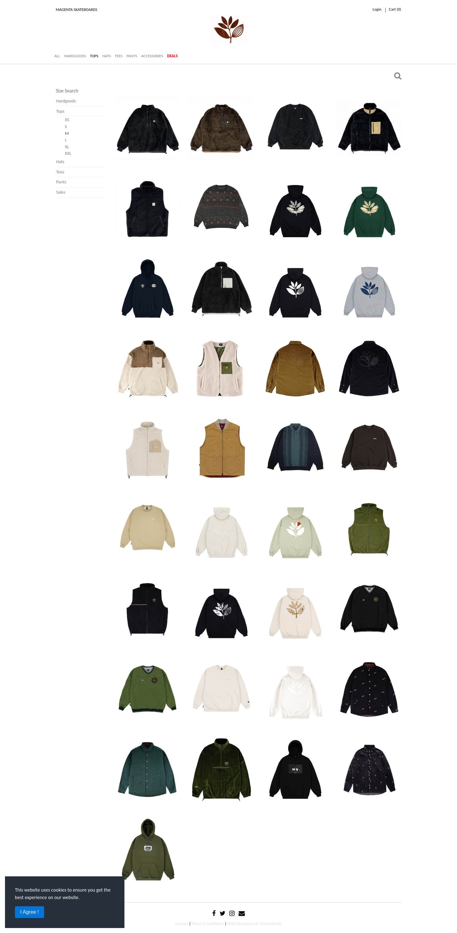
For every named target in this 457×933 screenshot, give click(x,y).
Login (377, 9)
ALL (57, 56)
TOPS (94, 56)
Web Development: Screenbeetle (254, 923)
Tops (60, 111)
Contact (181, 923)
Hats (60, 161)
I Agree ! (29, 912)
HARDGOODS (75, 56)
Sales (61, 192)
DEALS (172, 56)
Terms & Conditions (208, 923)
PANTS (132, 56)
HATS (106, 56)
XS (67, 119)
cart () (395, 9)
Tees (60, 172)
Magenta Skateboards (76, 9)
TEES (119, 56)
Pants (61, 182)
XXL (68, 153)
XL (67, 146)
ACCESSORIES (152, 56)
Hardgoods (66, 101)
